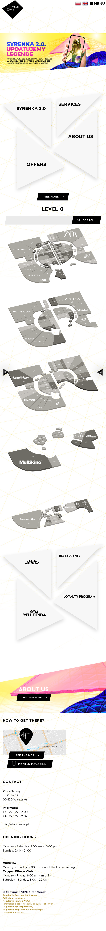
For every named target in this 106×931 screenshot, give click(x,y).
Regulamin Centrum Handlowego (20, 907)
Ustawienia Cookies (13, 924)
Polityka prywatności (14, 909)
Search (88, 231)
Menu (97, 3)
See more (51, 207)
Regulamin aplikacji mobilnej (18, 918)
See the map (26, 766)
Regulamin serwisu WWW (16, 912)
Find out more (32, 708)
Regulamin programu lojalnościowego (23, 921)
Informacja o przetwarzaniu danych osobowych (28, 915)
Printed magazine (33, 775)
